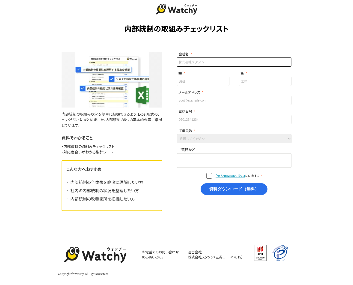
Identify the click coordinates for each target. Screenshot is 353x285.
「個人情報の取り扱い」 (230, 176)
